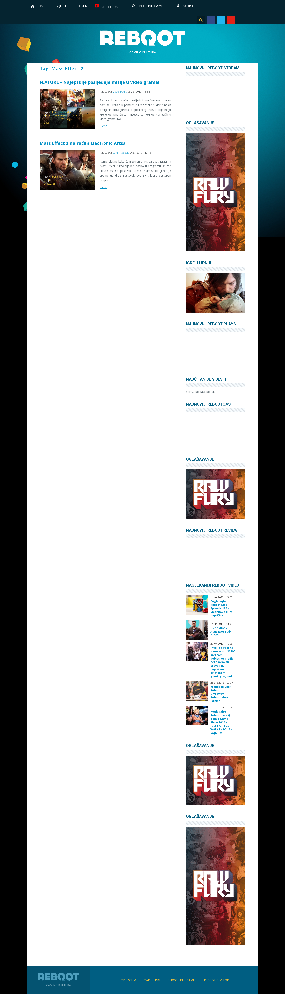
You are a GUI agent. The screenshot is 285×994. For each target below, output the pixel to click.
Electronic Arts (57, 180)
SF (54, 183)
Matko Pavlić (119, 91)
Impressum (128, 980)
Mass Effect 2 (62, 115)
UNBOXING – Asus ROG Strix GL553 (220, 631)
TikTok (250, 20)
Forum (83, 6)
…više (103, 126)
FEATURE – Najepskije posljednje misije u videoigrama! (99, 82)
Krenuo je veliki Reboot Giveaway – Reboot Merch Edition (221, 694)
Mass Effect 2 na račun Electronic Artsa (83, 143)
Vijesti (61, 6)
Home (41, 6)
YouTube (231, 20)
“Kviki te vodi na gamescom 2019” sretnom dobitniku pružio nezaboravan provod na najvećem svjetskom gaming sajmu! (222, 662)
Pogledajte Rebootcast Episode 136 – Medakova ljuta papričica (221, 608)
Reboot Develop (216, 980)
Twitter (221, 20)
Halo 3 (49, 115)
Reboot (142, 38)
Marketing (152, 980)
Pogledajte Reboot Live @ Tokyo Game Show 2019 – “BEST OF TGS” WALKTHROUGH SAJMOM (221, 722)
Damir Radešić (120, 152)
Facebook (211, 20)
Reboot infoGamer (182, 980)
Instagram (240, 20)
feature (56, 112)
